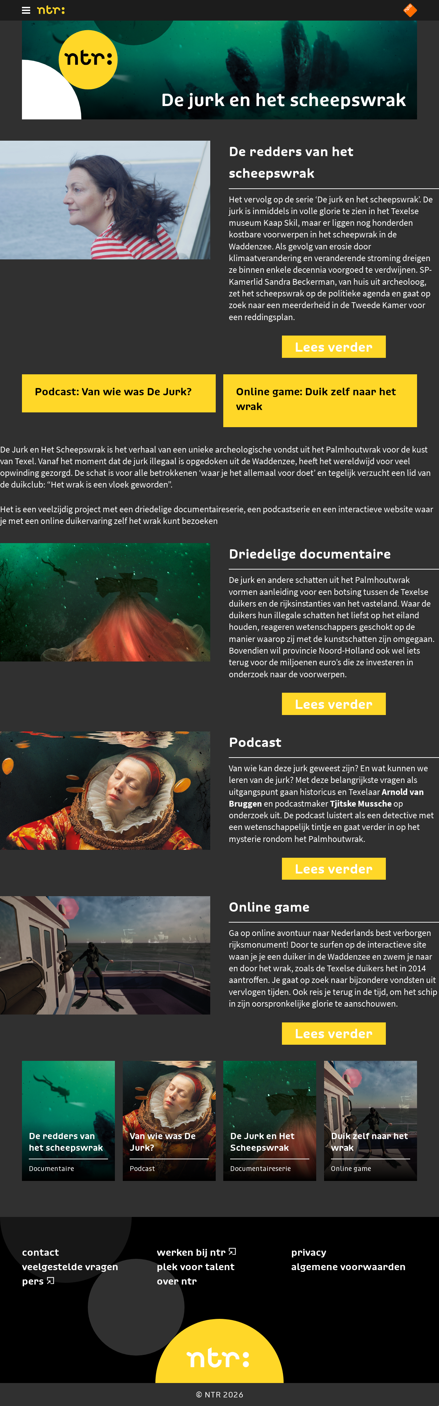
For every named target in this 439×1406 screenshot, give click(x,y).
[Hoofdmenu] (26, 10)
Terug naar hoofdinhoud (438, 1405)
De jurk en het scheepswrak (283, 100)
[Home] (50, 12)
